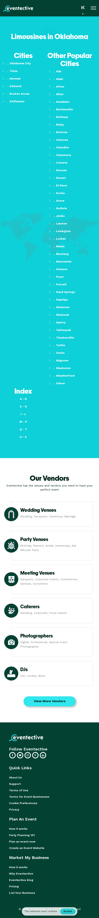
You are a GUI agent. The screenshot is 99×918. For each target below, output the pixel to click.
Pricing (14, 886)
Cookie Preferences (23, 803)
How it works (18, 828)
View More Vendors (49, 701)
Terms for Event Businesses (29, 796)
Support (15, 783)
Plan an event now (22, 841)
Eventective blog (21, 880)
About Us (15, 777)
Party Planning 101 (22, 835)
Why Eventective (21, 873)
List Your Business (22, 892)
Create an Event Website (26, 848)
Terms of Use (18, 790)
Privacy (14, 809)
